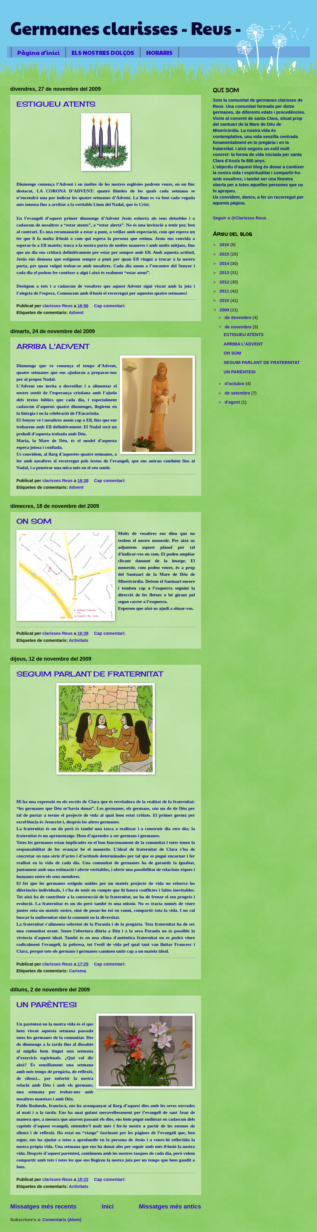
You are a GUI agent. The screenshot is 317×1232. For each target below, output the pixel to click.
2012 (225, 282)
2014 (225, 263)
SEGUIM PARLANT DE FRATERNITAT (89, 673)
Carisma (77, 971)
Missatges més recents (43, 1206)
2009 (225, 310)
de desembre (238, 317)
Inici (108, 1206)
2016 (225, 244)
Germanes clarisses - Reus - (125, 27)
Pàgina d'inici (38, 52)
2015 (225, 254)
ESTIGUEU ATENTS (55, 104)
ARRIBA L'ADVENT (52, 346)
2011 (225, 291)
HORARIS (159, 52)
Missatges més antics (170, 1206)
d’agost (233, 402)
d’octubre (235, 383)
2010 (225, 300)
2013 (225, 272)
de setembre (238, 393)
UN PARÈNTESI (46, 1004)
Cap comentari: (110, 305)
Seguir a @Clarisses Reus (239, 218)
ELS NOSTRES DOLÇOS (103, 52)
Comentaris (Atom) (62, 1219)
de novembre (239, 327)
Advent (76, 312)
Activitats (78, 640)
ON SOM (34, 521)
